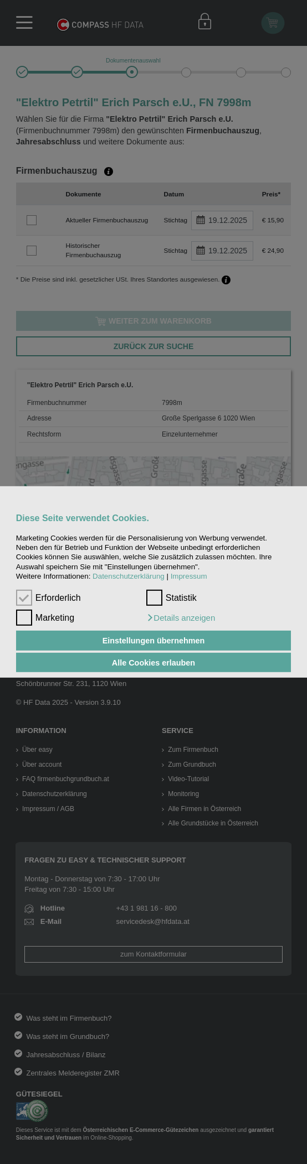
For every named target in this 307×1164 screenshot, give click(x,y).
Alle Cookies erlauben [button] (153, 662)
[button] (180, 618)
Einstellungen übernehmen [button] (154, 640)
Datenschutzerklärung (129, 576)
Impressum (189, 576)
